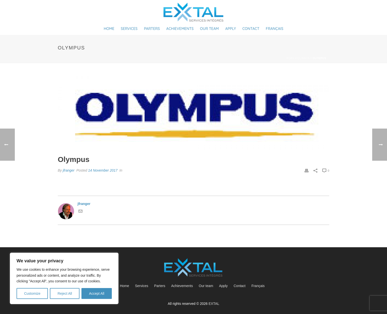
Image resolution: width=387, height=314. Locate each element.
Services (129, 28)
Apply (230, 28)
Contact (250, 28)
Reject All (65, 293)
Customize (32, 293)
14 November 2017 (102, 170)
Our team (209, 28)
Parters (152, 28)
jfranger (68, 170)
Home (109, 28)
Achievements (180, 28)
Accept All (96, 293)
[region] (64, 278)
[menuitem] (259, 285)
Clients (303, 58)
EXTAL (214, 304)
